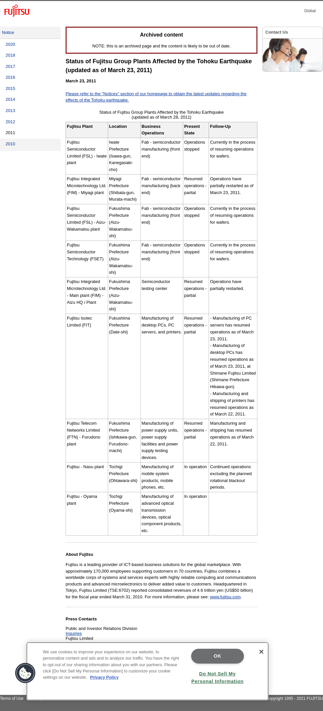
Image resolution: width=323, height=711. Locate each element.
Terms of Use (11, 698)
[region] (147, 671)
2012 (10, 121)
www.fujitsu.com (225, 596)
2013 (10, 110)
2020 (10, 44)
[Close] (261, 651)
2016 (10, 77)
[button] (25, 673)
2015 (10, 88)
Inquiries (74, 633)
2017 (10, 66)
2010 (10, 143)
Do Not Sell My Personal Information (217, 677)
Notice (8, 32)
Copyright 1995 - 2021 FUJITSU (294, 698)
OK (217, 656)
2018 (10, 55)
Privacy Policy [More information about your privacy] (104, 677)
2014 (10, 99)
